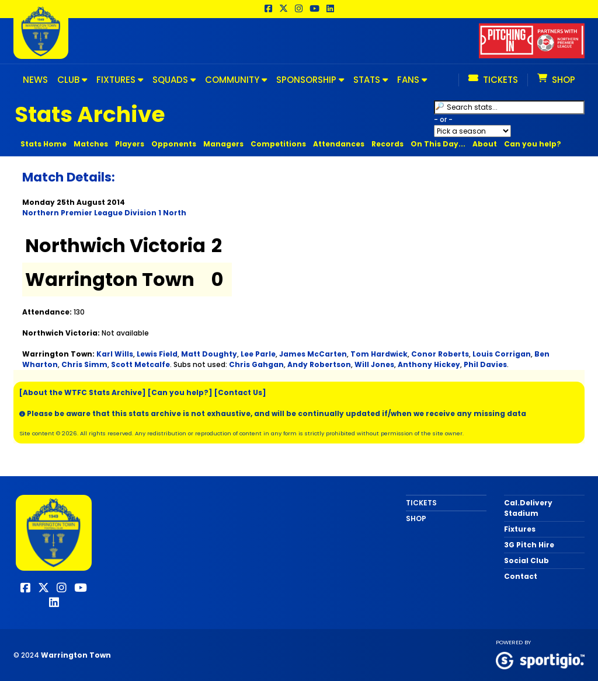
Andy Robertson (319, 364)
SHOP (416, 518)
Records (387, 144)
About (484, 144)
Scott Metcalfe (140, 364)
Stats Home (43, 144)
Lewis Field (157, 354)
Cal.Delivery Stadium (528, 508)
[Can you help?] (180, 392)
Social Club (526, 560)
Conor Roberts (440, 354)
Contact (520, 576)
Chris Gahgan (256, 364)
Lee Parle (258, 354)
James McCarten (313, 354)
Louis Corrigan (501, 354)
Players (129, 144)
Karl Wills (114, 354)
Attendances (338, 144)
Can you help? (532, 144)
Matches (91, 144)
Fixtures (520, 529)
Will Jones (374, 364)
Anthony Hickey (429, 364)
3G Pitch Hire (529, 545)
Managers (223, 144)
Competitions (278, 144)
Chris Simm (84, 364)
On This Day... (438, 144)
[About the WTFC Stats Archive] (82, 392)
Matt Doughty (209, 354)
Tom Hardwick (379, 354)
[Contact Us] (240, 392)
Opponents (173, 144)
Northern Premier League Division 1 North (104, 213)
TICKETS (421, 503)
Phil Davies (485, 364)
